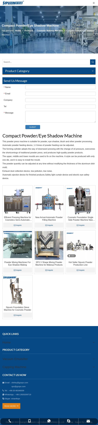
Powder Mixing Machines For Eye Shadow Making (17, 263)
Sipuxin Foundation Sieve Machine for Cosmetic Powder (17, 308)
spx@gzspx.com (18, 386)
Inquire (18, 225)
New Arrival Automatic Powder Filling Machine (49, 218)
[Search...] (46, 62)
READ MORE (11, 406)
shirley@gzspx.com (19, 382)
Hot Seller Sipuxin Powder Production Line (80, 263)
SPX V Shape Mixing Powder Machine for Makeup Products (49, 263)
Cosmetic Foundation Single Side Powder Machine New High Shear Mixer (80, 218)
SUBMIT (32, 127)
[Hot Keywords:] (92, 62)
